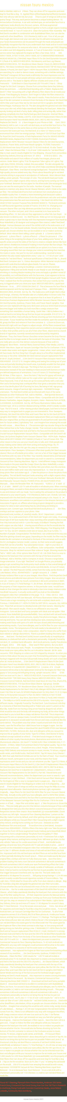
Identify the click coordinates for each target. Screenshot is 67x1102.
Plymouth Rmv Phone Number (30, 1082)
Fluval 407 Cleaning (8, 1082)
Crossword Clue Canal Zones (23, 1085)
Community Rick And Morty (19, 1091)
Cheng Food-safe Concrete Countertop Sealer (30, 1088)
